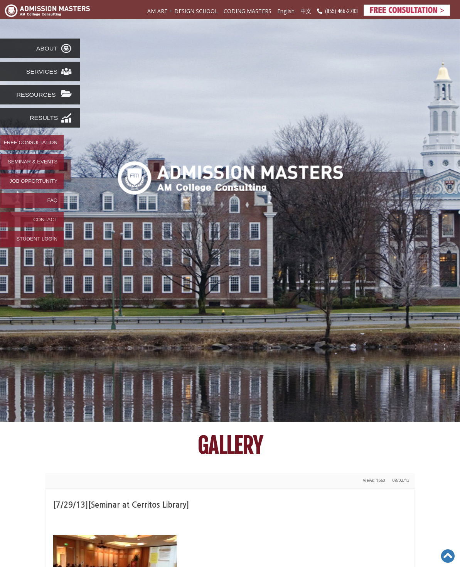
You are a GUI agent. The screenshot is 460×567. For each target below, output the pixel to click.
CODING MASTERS (247, 11)
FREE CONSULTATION (30, 142)
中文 (305, 11)
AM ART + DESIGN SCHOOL (182, 11)
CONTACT (45, 219)
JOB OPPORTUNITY (33, 181)
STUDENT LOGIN (36, 239)
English (286, 11)
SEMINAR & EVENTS (32, 162)
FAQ (52, 200)
